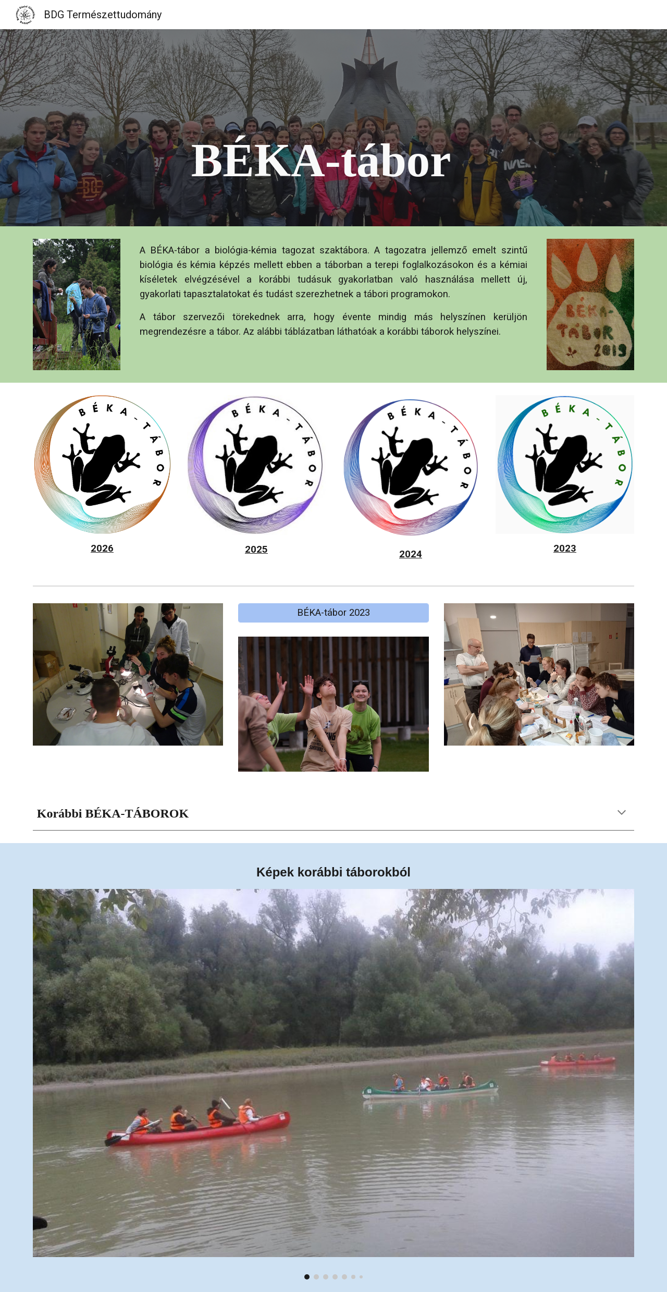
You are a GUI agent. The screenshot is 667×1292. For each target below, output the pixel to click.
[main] (359, 127)
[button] (621, 813)
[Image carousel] (333, 1084)
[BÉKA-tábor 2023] (333, 613)
